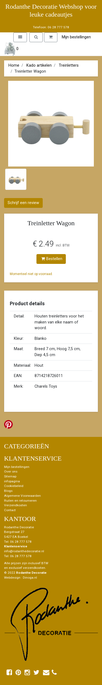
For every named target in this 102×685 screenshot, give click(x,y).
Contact (10, 510)
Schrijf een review (23, 202)
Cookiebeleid (13, 486)
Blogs (8, 491)
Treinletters (69, 65)
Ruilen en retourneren (20, 500)
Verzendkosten (15, 505)
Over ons (10, 471)
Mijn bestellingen (76, 37)
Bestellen (51, 259)
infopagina (12, 481)
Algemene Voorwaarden (22, 496)
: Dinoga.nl (29, 577)
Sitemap (10, 476)
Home (13, 65)
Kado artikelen (39, 65)
